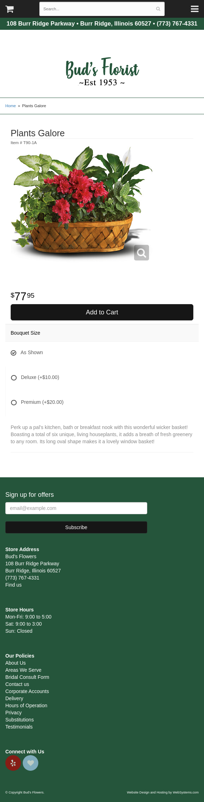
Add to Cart (102, 312)
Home (10, 106)
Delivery (14, 698)
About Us (15, 663)
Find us (13, 585)
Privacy (13, 712)
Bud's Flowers (102, 62)
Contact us (17, 684)
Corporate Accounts (27, 691)
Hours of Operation (26, 705)
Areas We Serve (23, 670)
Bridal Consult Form (27, 677)
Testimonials (19, 727)
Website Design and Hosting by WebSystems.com (163, 792)
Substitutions (19, 720)
